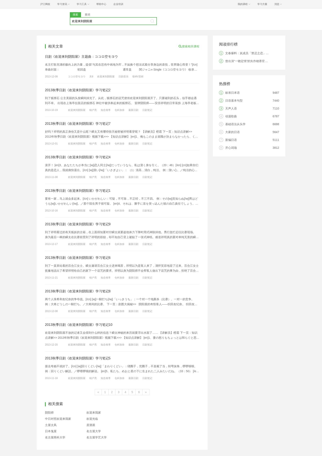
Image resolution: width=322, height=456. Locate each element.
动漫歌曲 (231, 116)
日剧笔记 (147, 110)
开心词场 (231, 147)
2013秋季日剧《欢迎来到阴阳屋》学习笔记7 (78, 123)
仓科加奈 (120, 110)
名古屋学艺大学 (96, 437)
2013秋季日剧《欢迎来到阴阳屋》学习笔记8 (78, 291)
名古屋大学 (93, 431)
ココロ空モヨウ (76, 76)
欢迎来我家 (93, 412)
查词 (87, 14)
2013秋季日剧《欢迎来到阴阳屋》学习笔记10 (78, 324)
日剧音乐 (123, 76)
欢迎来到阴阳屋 (106, 76)
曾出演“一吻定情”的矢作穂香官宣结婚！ (250, 61)
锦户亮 (93, 110)
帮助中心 (101, 4)
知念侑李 (106, 110)
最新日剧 (133, 110)
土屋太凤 (51, 425)
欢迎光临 (92, 418)
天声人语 (231, 108)
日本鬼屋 (51, 431)
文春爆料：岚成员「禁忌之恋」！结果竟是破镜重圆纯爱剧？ (264, 53)
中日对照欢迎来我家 (58, 418)
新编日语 (231, 140)
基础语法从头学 (235, 124)
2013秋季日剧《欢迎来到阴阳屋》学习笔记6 (78, 257)
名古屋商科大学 (55, 437)
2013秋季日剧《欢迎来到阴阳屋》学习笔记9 (78, 224)
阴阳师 (49, 412)
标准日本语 (232, 92)
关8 (91, 76)
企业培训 (118, 4)
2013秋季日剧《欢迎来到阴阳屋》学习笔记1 (78, 190)
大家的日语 (232, 132)
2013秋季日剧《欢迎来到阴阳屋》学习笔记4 (78, 157)
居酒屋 (90, 425)
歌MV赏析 (138, 76)
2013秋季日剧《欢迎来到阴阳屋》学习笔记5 (78, 358)
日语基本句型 (234, 100)
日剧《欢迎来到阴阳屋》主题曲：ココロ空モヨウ (81, 56)
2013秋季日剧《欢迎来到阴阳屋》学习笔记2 (78, 90)
